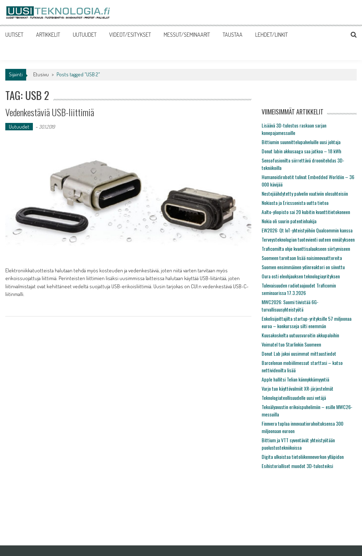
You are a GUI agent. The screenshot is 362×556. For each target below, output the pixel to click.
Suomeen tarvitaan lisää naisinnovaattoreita (302, 257)
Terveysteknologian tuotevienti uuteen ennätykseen (308, 239)
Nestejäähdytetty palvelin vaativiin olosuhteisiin (305, 193)
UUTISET (14, 34)
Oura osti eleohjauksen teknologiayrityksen (301, 276)
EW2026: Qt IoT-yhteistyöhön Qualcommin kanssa (307, 230)
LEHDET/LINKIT (271, 34)
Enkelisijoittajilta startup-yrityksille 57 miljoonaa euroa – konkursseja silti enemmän (306, 322)
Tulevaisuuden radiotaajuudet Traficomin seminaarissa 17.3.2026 (299, 289)
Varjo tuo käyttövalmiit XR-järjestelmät (297, 388)
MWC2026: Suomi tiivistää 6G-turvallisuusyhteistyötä (290, 305)
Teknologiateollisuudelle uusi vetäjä (294, 397)
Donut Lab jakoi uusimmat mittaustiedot (299, 353)
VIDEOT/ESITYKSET (130, 34)
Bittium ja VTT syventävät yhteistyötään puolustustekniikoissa (298, 443)
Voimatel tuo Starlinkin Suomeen (291, 344)
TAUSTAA (233, 34)
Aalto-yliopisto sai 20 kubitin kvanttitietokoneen (306, 211)
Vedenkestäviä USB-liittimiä (49, 112)
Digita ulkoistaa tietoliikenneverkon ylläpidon (303, 456)
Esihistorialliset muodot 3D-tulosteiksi (297, 465)
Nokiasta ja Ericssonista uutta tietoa (295, 202)
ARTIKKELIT (48, 34)
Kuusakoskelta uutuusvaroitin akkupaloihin (300, 335)
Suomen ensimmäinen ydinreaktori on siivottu (303, 267)
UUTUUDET (85, 34)
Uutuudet (19, 126)
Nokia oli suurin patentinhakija (289, 221)
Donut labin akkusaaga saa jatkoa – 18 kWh (301, 151)
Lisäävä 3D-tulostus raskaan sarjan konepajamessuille (294, 129)
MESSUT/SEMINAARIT (187, 34)
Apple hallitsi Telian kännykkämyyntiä (295, 379)
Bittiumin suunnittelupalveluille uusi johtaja (301, 142)
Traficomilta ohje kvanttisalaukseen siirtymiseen (306, 248)
